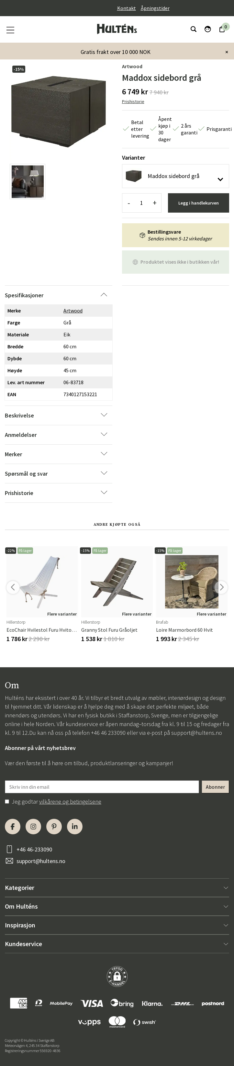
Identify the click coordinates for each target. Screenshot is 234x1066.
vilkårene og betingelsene (70, 801)
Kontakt (126, 8)
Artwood (132, 66)
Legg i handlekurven (198, 203)
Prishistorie (133, 101)
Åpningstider (155, 8)
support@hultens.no (196, 732)
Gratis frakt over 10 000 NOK (115, 52)
